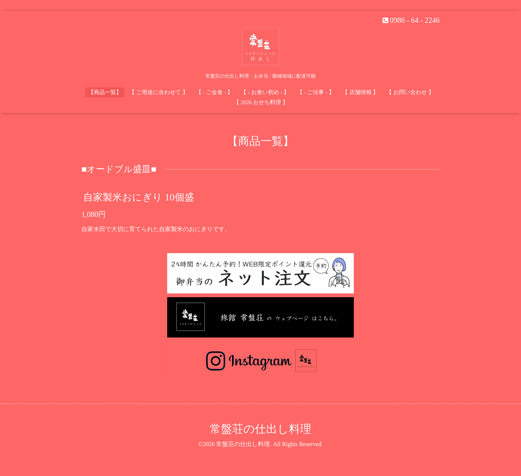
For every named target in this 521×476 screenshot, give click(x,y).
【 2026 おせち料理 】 (261, 102)
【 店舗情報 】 (360, 92)
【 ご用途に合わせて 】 (158, 92)
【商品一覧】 (105, 92)
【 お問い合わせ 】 (410, 92)
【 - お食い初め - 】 (265, 92)
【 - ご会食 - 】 (214, 92)
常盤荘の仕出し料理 (260, 429)
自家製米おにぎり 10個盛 (138, 197)
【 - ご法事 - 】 (315, 92)
